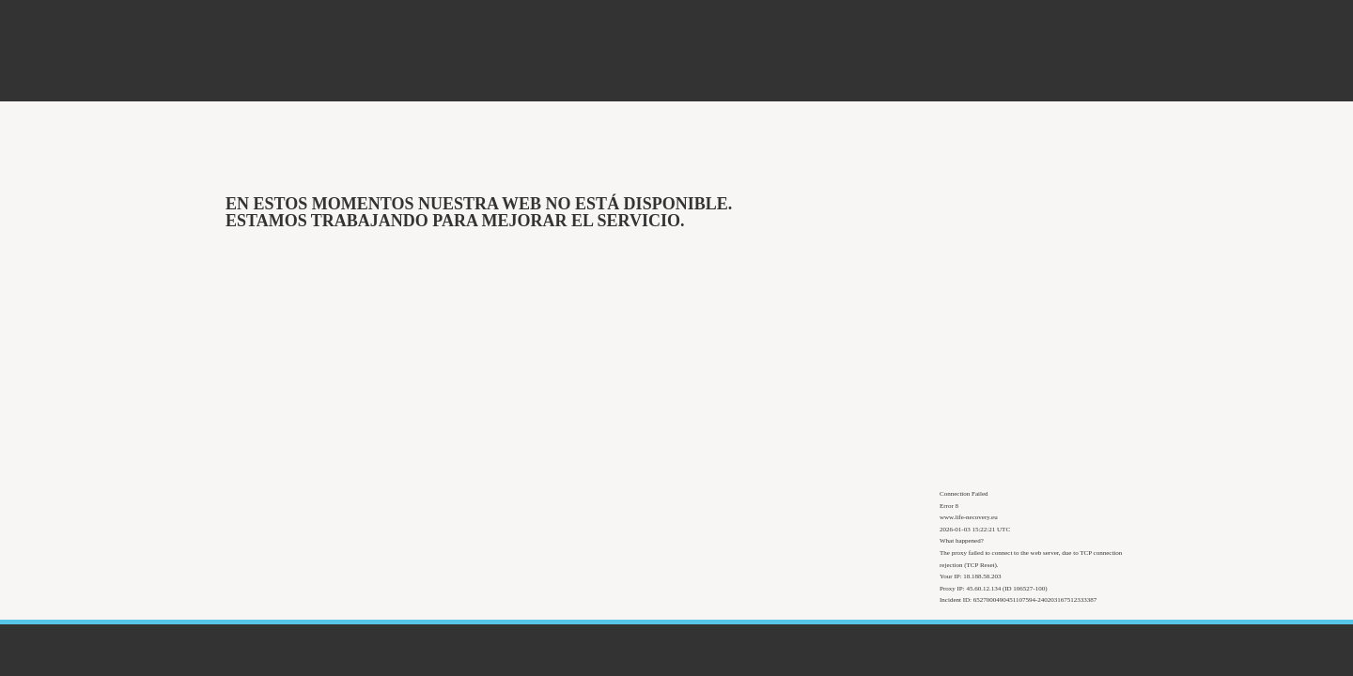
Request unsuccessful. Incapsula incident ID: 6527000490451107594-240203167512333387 (676, 338)
